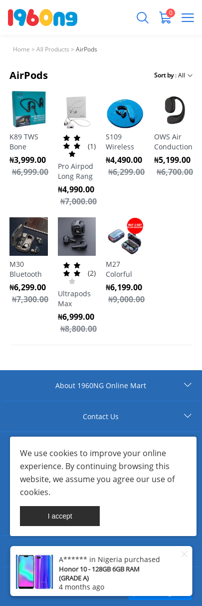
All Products (52, 49)
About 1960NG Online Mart (100, 385)
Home (21, 49)
